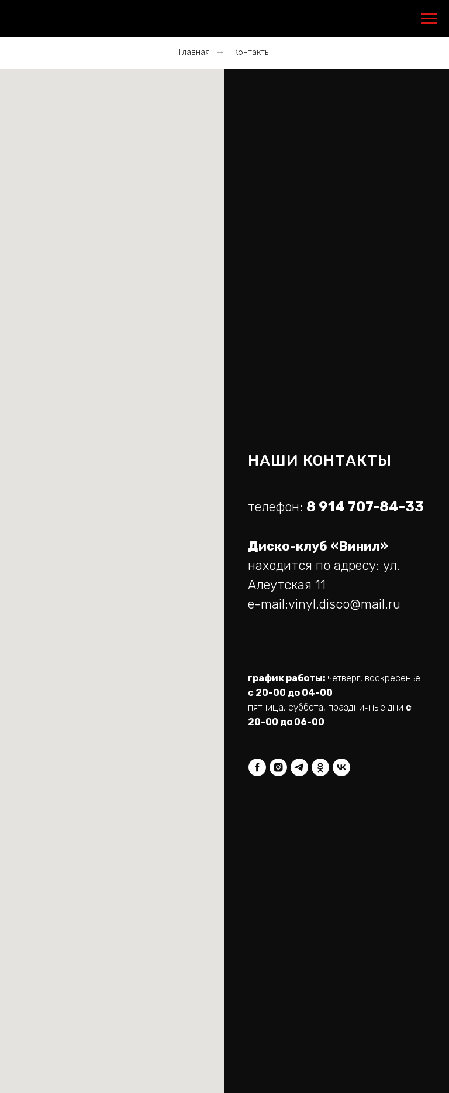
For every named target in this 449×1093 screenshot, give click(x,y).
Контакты (252, 51)
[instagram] (278, 767)
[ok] (320, 767)
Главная (194, 51)
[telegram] (299, 767)
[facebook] (257, 767)
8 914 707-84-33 (365, 506)
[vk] (341, 767)
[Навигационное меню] (429, 19)
